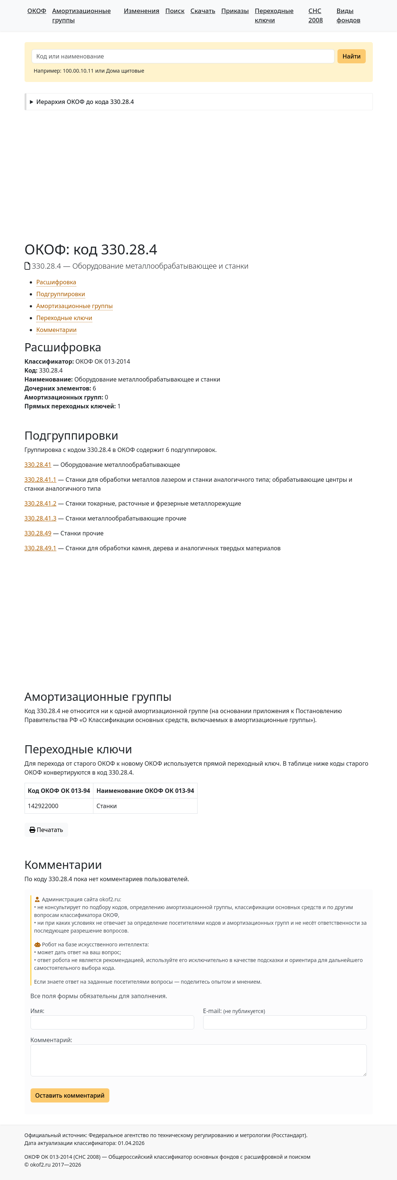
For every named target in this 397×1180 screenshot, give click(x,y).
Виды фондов (349, 15)
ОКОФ (37, 10)
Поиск (174, 10)
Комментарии (56, 330)
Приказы (235, 10)
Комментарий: (52, 1040)
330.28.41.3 (41, 518)
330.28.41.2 (41, 503)
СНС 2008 (315, 15)
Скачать (203, 10)
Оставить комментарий (70, 1095)
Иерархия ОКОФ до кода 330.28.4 (85, 102)
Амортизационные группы (81, 15)
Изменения (142, 10)
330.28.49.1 (41, 548)
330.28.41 (38, 465)
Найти (351, 56)
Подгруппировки (60, 294)
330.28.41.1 (41, 479)
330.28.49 (38, 533)
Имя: (38, 1011)
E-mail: (234, 1011)
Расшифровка (56, 282)
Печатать (46, 830)
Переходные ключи (274, 15)
